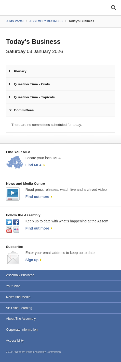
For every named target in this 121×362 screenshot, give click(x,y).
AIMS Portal (14, 21)
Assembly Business (20, 275)
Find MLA (33, 165)
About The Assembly (21, 318)
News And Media (18, 297)
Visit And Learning (19, 308)
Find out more (37, 197)
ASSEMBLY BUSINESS (45, 21)
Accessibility (15, 340)
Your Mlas (13, 286)
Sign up (31, 260)
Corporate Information (22, 329)
